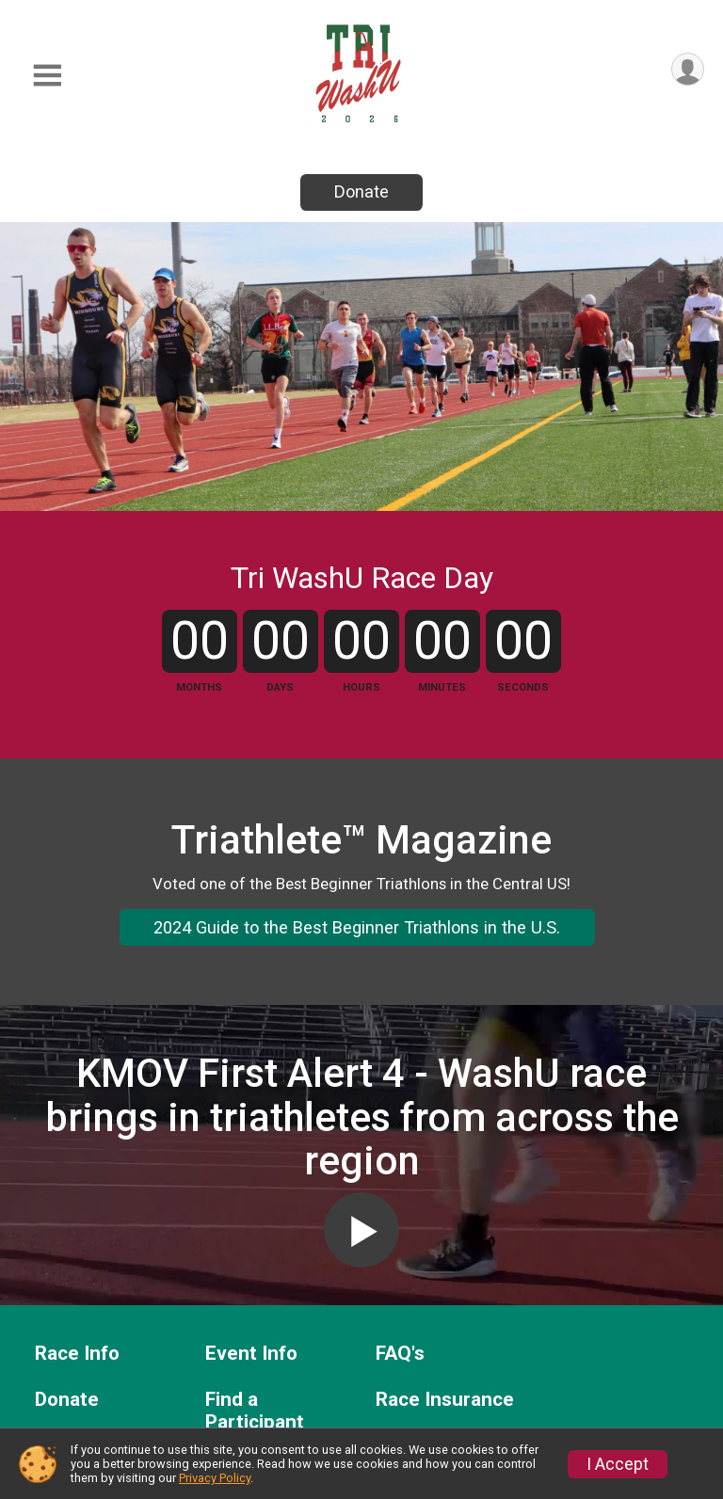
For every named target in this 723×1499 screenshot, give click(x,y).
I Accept (617, 1464)
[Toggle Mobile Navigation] (47, 75)
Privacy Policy (214, 1478)
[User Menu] (686, 70)
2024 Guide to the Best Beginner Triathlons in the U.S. (356, 1006)
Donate (361, 191)
